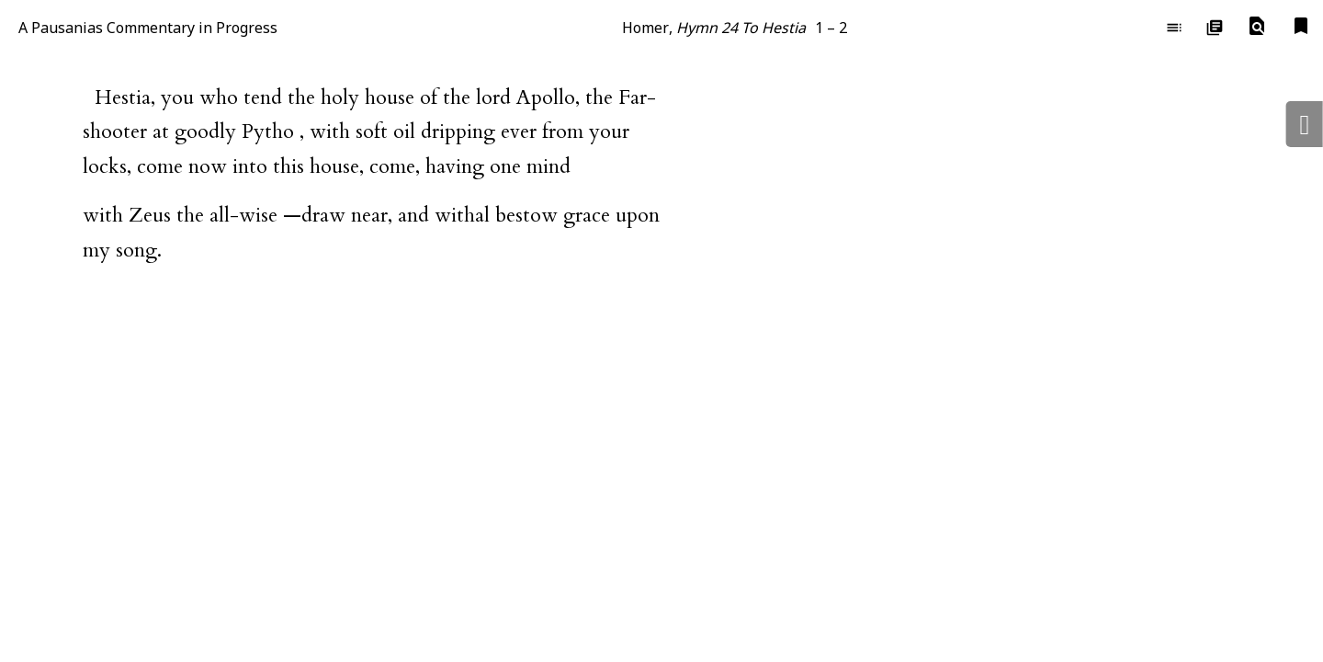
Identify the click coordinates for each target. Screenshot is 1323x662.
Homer (645, 27)
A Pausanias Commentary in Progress (147, 27)
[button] (1257, 26)
